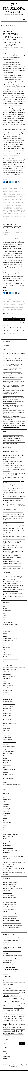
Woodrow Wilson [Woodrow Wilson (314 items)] (16, 1035)
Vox (4, 661)
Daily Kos (5, 802)
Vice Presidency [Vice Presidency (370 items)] (6, 1035)
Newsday (5, 697)
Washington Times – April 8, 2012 (11, 561)
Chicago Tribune (6, 674)
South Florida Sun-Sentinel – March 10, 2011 (13, 528)
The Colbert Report (7, 656)
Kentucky (5, 197)
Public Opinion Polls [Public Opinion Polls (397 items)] (14, 1022)
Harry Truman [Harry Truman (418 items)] (17, 1008)
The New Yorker (6, 762)
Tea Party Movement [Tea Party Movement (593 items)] (16, 1029)
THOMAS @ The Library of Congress (11, 927)
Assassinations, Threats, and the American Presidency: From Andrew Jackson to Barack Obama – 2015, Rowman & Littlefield (13, 436)
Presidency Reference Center (10, 916)
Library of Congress (7, 942)
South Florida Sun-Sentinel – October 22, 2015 (14, 539)
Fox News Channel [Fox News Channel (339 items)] (16, 1003)
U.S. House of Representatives (10, 971)
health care (19, 194)
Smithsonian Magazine (8, 751)
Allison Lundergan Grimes (9, 190)
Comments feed (6, 1056)
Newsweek (5, 744)
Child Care (5, 191)
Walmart (20, 215)
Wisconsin (18, 216)
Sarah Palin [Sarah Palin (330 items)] (19, 1027)
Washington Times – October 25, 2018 (12, 566)
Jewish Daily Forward (8, 685)
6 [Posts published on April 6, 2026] (7, 325)
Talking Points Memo (8, 654)
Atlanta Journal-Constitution (9, 669)
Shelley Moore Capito (12, 212)
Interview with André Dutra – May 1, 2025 (13, 512)
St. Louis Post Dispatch (8, 706)
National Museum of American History (12, 951)
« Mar (4, 337)
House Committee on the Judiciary (11, 940)
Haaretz (5, 681)
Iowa (24, 194)
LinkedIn (5, 787)
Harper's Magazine (7, 732)
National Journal (6, 813)
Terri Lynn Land (15, 213)
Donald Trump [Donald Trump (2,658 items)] (9, 1001)
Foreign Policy (6, 730)
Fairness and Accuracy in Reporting (11, 624)
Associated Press (7, 610)
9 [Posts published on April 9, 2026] (17, 325)
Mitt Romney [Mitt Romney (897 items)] (7, 1014)
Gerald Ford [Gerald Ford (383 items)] (10, 1008)
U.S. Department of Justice (9, 965)
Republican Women (16, 210)
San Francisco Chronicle (8, 701)
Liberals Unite (6, 811)
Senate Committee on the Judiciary (11, 958)
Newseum (5, 953)
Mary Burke (14, 199)
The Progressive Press (8, 848)
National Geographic (8, 737)
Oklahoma (5, 208)
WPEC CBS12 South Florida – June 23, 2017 (13, 568)
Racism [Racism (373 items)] (21, 1022)
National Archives (7, 945)
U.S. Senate (5, 974)
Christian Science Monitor (9, 676)
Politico (4, 815)
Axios (4, 797)
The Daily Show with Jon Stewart (10, 659)
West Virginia (13, 216)
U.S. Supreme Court (7, 976)
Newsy (4, 645)
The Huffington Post (7, 845)
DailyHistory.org (6, 890)
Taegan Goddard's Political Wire (10, 834)
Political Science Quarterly (9, 746)
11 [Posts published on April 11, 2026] (23, 325)
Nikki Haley (9, 207)
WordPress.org (6, 1058)
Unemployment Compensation (10, 215)
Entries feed (5, 1054)
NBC (4, 643)
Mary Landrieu (6, 201)
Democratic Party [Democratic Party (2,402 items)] (16, 998)
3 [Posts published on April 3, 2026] (20, 322)
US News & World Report (9, 769)
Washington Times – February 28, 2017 (12, 563)
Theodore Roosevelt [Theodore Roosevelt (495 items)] (8, 1031)
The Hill (4, 843)
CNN (4, 620)
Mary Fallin (20, 199)
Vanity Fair (5, 772)
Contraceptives (16, 191)
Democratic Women (19, 301)
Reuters (4, 652)
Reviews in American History (9, 918)
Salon (4, 827)
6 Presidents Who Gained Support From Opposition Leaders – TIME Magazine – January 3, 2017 (12, 360)
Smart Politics (6, 832)
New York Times (7, 694)
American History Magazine (9, 723)
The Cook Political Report (9, 836)
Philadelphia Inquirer (7, 699)
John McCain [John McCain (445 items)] (10, 1012)
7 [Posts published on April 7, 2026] (10, 325)
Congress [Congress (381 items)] (19, 996)
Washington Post (7, 713)
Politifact (5, 820)
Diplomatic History (7, 893)
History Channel (6, 626)
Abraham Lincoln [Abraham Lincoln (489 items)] (7, 993)
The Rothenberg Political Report (10, 850)
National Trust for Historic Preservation (12, 907)
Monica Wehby (18, 204)
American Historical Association (10, 882)
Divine (10, 1068)
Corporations (6, 193)
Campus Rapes (19, 190)
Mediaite (5, 633)
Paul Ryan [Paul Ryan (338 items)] (13, 1014)
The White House (7, 962)
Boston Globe (6, 671)
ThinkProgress (6, 852)
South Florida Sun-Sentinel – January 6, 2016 (13, 526)
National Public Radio (8, 640)
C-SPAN (5, 615)
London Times (6, 688)
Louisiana (10, 197)
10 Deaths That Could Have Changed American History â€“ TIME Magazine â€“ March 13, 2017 (14, 355)
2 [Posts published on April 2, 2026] (17, 322)
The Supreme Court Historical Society (12, 923)
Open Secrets (6, 911)
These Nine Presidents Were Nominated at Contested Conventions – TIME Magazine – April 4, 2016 (13, 407)
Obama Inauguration (8, 984)
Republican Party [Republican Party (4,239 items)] (11, 1024)
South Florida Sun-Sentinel (9, 704)
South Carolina (21, 212)
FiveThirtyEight (6, 808)
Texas (20, 213)
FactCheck (5, 806)
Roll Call (5, 825)
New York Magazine (7, 739)
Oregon (10, 208)
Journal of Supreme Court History (11, 900)
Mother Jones (6, 735)
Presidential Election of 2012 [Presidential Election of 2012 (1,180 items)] (15, 1016)
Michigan (19, 201)
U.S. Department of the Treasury (10, 969)
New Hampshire (15, 205)
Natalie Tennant (6, 205)
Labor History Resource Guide (10, 902)
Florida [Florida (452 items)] (10, 1004)
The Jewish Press (7, 708)
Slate (4, 829)
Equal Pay (9, 194)
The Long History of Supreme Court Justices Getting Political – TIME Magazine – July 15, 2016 (13, 386)
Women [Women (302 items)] (11, 1035)
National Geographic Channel (10, 638)
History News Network (8, 866)
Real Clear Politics (7, 822)
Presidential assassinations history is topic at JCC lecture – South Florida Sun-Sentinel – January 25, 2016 (13, 518)
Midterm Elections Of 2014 (9, 202)
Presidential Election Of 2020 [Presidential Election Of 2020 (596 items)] (10, 1020)
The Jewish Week (7, 711)
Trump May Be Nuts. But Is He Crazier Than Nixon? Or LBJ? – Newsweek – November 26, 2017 (13, 412)
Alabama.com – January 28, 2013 (10, 451)
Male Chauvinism (7, 199)
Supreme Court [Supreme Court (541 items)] (6, 1029)
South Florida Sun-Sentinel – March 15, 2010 (13, 530)
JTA (3, 629)
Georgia (14, 194)
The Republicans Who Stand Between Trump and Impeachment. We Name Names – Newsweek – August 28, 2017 (13, 392)
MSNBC (5, 636)
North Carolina (16, 207)
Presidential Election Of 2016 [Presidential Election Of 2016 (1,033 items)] (12, 1018)
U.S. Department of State (9, 967)
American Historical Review (9, 884)
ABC (4, 606)
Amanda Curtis (10, 301)
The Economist (6, 756)
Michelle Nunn (12, 306)
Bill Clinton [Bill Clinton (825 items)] (13, 996)
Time (4, 767)
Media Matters (6, 631)
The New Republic (7, 760)
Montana (19, 306)
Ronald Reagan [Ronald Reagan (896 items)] (11, 1027)
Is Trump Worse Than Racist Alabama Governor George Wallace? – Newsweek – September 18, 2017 (13, 373)
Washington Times (7, 715)
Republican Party (7, 210)
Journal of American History (9, 897)
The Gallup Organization (8, 841)
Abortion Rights (19, 188)
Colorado (10, 191)
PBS (4, 650)
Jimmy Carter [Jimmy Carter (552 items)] (10, 1010)
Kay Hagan (18, 196)
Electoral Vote (6, 804)
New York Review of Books (9, 742)
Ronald (16, 47)
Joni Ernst (13, 196)
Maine (22, 197)
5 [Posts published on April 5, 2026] (4, 325)
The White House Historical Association (12, 925)
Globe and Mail (6, 678)
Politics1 (5, 818)
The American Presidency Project (11, 920)
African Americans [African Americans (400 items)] (15, 993)
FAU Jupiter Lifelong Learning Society (11, 784)
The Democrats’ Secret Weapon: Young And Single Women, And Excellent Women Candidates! (13, 38)
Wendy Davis (6, 216)
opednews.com (6, 647)
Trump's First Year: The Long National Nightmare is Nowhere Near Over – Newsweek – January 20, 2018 (14, 417)
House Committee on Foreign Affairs (11, 938)
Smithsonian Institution (8, 960)
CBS (4, 617)
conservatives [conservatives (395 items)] (6, 998)
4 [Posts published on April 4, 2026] (23, 322)
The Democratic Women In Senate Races (12, 227)
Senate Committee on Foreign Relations (12, 955)
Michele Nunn (13, 201)
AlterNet (5, 608)
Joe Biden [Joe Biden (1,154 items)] (17, 1010)
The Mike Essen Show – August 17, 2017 (12, 555)
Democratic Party (14, 193)
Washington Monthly (8, 774)
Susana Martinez (7, 213)
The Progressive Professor (14, 8)
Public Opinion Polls (17, 208)
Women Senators (17, 309)
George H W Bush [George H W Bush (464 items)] (14, 1006)
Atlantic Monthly (6, 726)
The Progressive (6, 765)
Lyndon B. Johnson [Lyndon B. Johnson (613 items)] (18, 1012)
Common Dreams (7, 799)
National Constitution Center (9, 904)
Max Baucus (6, 306)
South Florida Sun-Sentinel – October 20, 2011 (14, 536)
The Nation (5, 758)
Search (22, 1043)
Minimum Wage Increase (9, 204)
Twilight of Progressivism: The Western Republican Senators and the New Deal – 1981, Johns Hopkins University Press (14, 442)
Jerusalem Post (6, 683)
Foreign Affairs (6, 728)
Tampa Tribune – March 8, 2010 (10, 545)
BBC (4, 613)
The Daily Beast (6, 838)
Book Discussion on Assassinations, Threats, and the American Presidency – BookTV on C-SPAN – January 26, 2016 (14, 578)
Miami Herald (6, 692)
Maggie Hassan (16, 197)
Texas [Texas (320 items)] (23, 1029)
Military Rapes (19, 202)
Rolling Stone (6, 749)
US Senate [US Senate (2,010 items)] (19, 1033)
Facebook (5, 782)
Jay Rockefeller (10, 303)
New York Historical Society (9, 909)
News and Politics (8, 188)
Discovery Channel (7, 622)
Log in (4, 1051)
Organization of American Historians (11, 913)
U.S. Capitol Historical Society (10, 930)
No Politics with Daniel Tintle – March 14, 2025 (14, 514)
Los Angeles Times (7, 690)
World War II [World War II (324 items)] (22, 1035)
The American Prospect (8, 753)
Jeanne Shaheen (6, 196)
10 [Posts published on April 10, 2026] (20, 325)
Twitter (4, 789)
